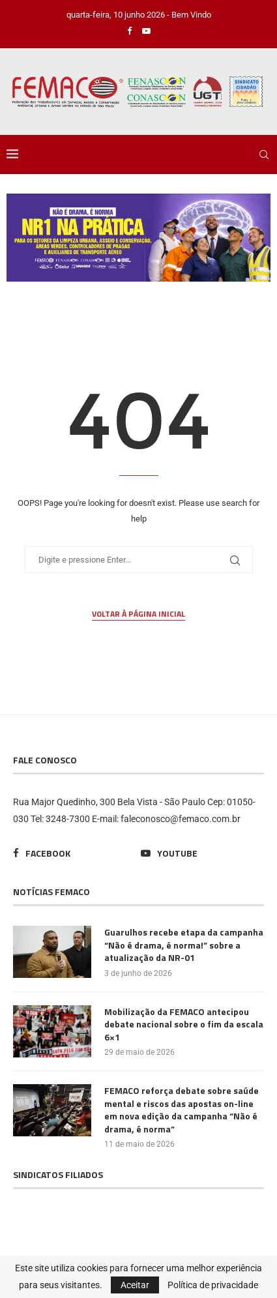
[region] (138, 238)
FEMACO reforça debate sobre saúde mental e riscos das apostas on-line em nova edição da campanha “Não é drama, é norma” (181, 1109)
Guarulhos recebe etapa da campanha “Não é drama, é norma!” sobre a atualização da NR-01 (183, 945)
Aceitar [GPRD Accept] (135, 1285)
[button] (138, 238)
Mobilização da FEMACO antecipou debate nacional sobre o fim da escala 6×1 (183, 1024)
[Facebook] (129, 31)
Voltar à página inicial (138, 614)
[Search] (263, 154)
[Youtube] (146, 31)
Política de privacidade (213, 1285)
